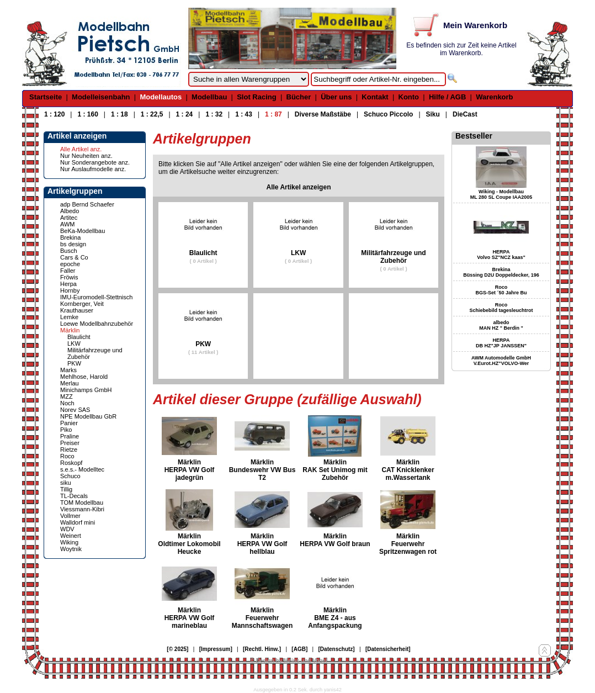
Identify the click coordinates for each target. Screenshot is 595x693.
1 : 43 (243, 114)
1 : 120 (54, 114)
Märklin (69, 330)
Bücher (298, 97)
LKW (74, 343)
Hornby (69, 290)
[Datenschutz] (336, 649)
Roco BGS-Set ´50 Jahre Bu (501, 289)
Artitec (68, 217)
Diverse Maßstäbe (323, 114)
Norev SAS (75, 409)
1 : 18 (119, 114)
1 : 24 (184, 114)
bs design (73, 244)
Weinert (70, 535)
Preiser (69, 443)
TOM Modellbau (81, 502)
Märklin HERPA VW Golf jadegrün (189, 470)
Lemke (69, 317)
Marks (68, 370)
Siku (433, 114)
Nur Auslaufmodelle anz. (93, 169)
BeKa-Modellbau (82, 231)
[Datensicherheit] (388, 649)
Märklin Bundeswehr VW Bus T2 (262, 470)
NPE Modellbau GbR (88, 416)
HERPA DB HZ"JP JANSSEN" (501, 342)
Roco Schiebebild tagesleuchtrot (501, 307)
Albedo (69, 211)
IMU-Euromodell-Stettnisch (96, 297)
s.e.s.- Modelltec (82, 469)
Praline (69, 436)
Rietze (68, 449)
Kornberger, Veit (82, 303)
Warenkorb (494, 97)
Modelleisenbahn (101, 97)
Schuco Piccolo (388, 114)
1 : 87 (273, 114)
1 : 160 (87, 114)
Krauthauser (76, 310)
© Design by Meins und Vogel (288, 661)
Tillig (66, 489)
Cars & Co (74, 257)
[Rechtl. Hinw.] (262, 649)
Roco (67, 456)
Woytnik (71, 549)
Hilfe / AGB (447, 97)
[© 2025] (177, 649)
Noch (67, 403)
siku (65, 482)
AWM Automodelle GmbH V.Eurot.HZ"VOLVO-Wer (501, 360)
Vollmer (70, 515)
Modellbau (209, 97)
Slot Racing (257, 97)
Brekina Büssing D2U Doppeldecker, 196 (501, 272)
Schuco (70, 476)
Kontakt (375, 97)
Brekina (70, 237)
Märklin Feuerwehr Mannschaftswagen (262, 617)
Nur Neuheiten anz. (86, 155)
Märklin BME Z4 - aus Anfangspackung (335, 617)
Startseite (45, 97)
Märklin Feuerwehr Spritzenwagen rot (408, 544)
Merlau (69, 383)
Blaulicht (79, 337)
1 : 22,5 (152, 114)
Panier (69, 423)
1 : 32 (213, 114)
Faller (68, 270)
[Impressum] (215, 649)
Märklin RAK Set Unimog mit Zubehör (334, 470)
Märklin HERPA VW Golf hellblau (262, 544)
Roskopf (71, 462)
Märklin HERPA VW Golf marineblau (189, 617)
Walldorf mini (77, 522)
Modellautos (161, 97)
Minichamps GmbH (86, 390)
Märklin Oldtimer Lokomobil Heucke (189, 544)
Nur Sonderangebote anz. (95, 162)
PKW (74, 363)
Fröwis (69, 277)
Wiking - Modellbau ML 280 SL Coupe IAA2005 (501, 194)
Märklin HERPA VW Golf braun (335, 540)
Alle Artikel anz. (81, 149)
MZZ (66, 396)
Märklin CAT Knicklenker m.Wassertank (407, 470)
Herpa (68, 284)
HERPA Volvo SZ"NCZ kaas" (501, 254)
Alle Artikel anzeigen (299, 187)
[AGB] (299, 649)
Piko (66, 429)
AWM (67, 224)
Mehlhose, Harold (84, 376)
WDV (67, 529)
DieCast (465, 114)
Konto (409, 97)
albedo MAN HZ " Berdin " (501, 325)
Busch (68, 250)
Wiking (69, 542)
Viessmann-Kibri (82, 509)
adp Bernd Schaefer (87, 204)
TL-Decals (74, 496)
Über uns (336, 97)
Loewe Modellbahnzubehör (96, 323)
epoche (70, 264)
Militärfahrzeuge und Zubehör (393, 260)
